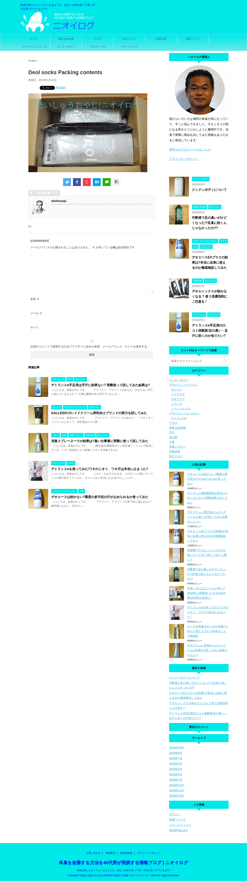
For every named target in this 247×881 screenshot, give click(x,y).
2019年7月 (175, 758)
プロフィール (97, 46)
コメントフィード (180, 824)
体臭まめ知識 (66, 38)
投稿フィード (177, 819)
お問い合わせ (93, 853)
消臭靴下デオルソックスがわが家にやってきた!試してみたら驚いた (207, 555)
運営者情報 (126, 853)
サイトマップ (129, 46)
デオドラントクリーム (34, 46)
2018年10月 (176, 795)
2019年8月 (175, 752)
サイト (34, 327)
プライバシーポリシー (184, 158)
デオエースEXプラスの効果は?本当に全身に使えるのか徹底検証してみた (210, 262)
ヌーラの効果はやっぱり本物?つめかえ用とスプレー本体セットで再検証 (207, 631)
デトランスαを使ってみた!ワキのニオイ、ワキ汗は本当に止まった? (99, 469)
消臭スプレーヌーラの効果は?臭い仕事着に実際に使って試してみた (99, 441)
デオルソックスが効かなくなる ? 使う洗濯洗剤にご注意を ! (209, 296)
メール (36, 313)
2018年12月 (176, 785)
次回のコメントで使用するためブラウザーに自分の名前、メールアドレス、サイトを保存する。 (90, 346)
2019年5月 (175, 769)
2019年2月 (175, 774)
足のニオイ (129, 38)
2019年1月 (175, 779)
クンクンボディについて (209, 189)
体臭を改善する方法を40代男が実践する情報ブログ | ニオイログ (123, 862)
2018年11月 (176, 790)
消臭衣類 (161, 38)
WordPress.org (178, 830)
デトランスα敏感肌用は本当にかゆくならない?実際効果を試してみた (207, 497)
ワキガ (97, 38)
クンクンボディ (66, 46)
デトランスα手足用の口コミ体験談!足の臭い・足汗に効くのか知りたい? (210, 330)
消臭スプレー (193, 38)
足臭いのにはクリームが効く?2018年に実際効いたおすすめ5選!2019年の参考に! (206, 593)
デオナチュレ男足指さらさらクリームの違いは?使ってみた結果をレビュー (207, 517)
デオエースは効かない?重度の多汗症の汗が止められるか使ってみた (99, 497)
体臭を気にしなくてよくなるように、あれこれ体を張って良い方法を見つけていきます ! (124, 870)
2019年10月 (176, 747)
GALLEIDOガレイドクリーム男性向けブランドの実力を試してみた (99, 413)
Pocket (61, 87)
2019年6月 (175, 763)
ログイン (174, 814)
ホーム (34, 38)
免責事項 (110, 853)
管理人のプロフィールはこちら (190, 149)
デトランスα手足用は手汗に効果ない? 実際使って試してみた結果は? (100, 385)
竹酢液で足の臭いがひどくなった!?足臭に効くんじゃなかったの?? (209, 223)
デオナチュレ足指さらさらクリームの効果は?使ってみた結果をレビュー (207, 650)
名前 (34, 298)
